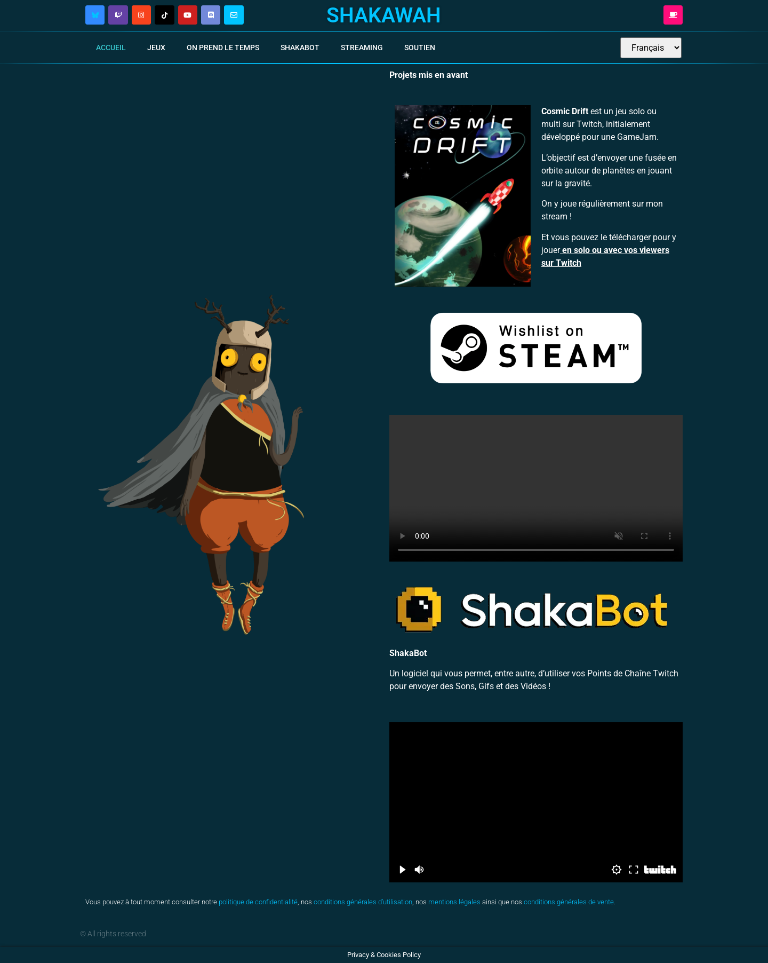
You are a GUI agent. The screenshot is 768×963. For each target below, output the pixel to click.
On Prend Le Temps (223, 47)
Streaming (362, 47)
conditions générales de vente (569, 902)
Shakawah (383, 15)
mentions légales (454, 902)
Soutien (419, 47)
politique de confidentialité (258, 902)
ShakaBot (300, 47)
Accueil (111, 47)
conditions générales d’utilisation (363, 902)
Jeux (156, 47)
